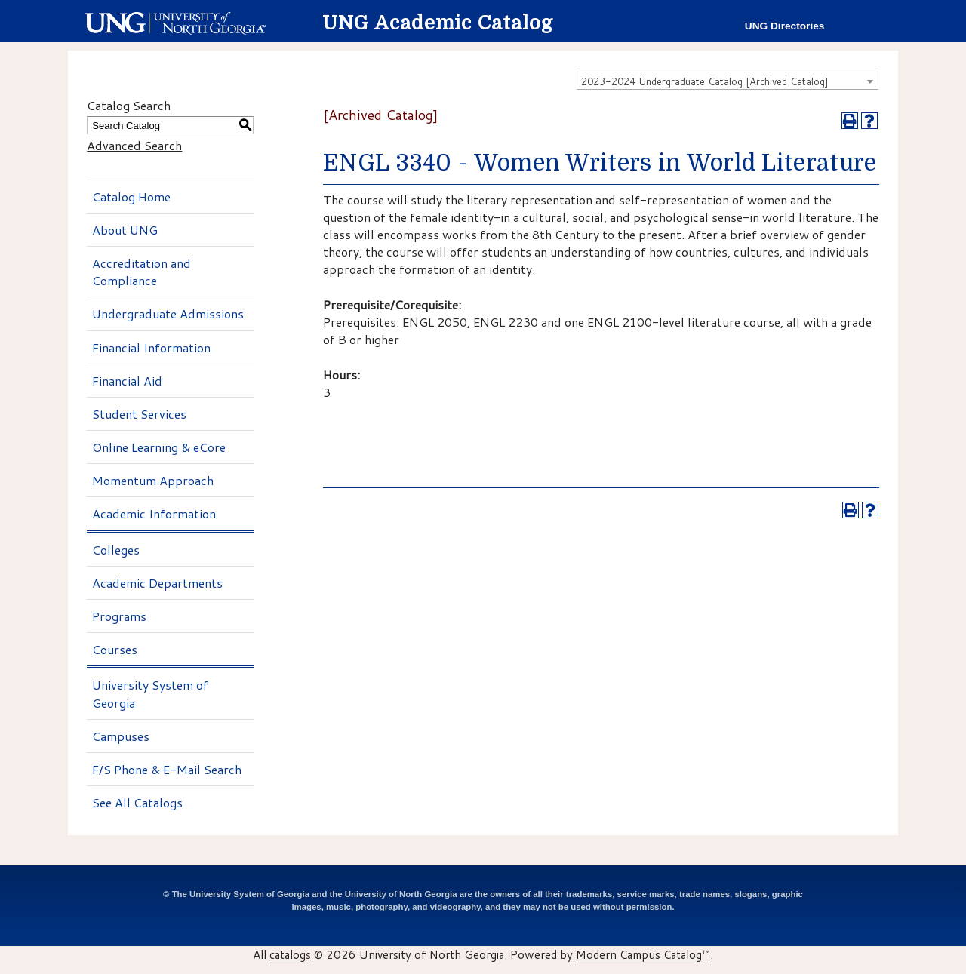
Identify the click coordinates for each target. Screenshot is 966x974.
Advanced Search (134, 145)
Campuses (120, 736)
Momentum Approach (153, 480)
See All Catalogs (137, 802)
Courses (114, 649)
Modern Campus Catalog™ (643, 954)
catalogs (290, 954)
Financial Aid (127, 380)
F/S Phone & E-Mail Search (167, 769)
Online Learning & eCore (159, 447)
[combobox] (727, 81)
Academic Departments (157, 582)
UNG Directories (785, 26)
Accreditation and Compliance (141, 271)
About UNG (125, 229)
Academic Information (154, 513)
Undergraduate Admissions (168, 313)
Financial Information (151, 347)
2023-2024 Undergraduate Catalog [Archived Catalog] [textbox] (705, 81)
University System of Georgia (150, 693)
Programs (119, 616)
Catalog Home (131, 196)
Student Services (139, 413)
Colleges (116, 549)
